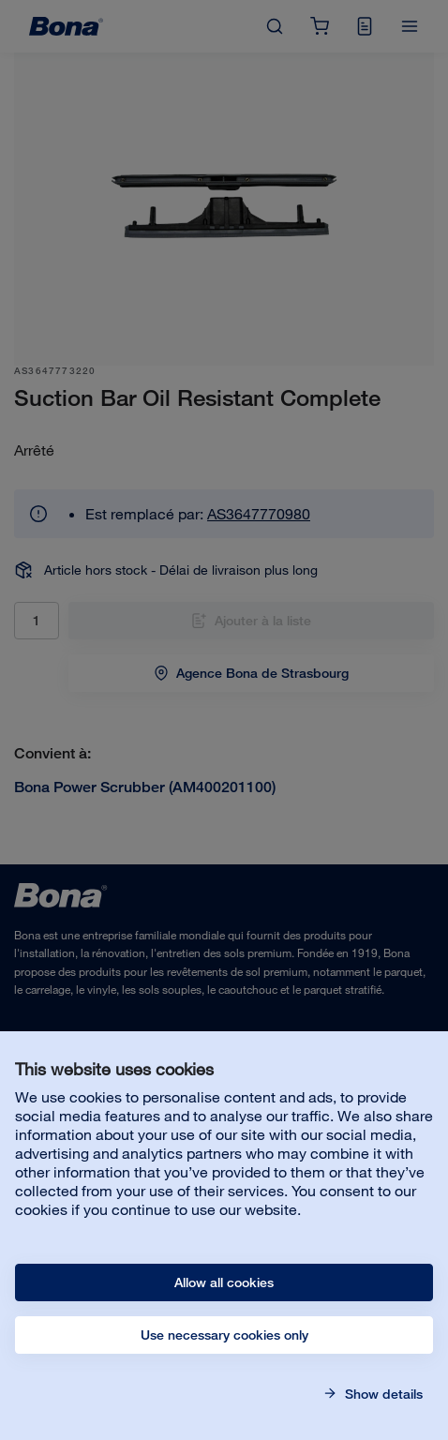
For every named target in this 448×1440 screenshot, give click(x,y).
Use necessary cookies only (224, 1335)
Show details (382, 1394)
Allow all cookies (224, 1282)
